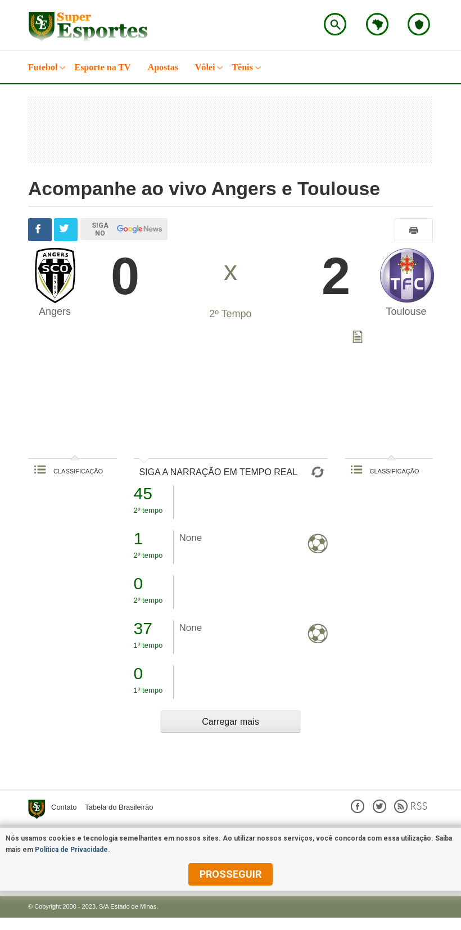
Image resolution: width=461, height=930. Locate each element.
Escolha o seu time (419, 24)
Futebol (42, 67)
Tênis (242, 67)
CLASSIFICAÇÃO (68, 471)
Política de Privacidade (71, 850)
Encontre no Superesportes (335, 24)
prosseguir (230, 874)
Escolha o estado (377, 24)
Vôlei (205, 67)
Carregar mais (230, 721)
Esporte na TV (102, 67)
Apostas (163, 67)
